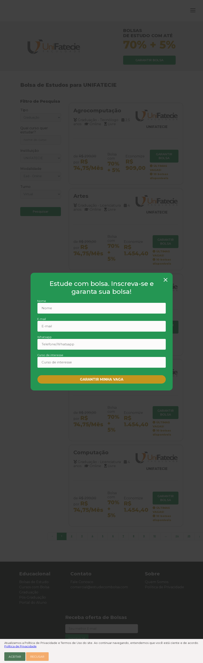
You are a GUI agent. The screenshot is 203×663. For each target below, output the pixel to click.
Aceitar (15, 656)
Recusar (37, 656)
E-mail (41, 319)
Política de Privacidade (20, 646)
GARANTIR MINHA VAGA (101, 379)
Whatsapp (44, 337)
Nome (41, 301)
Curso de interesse (50, 355)
